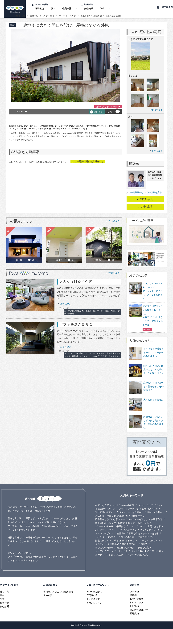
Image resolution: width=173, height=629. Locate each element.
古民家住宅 (156, 519)
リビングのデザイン (126, 530)
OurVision (135, 591)
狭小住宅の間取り (104, 547)
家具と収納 (134, 533)
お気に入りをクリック (106, 106)
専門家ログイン (94, 602)
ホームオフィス (141, 523)
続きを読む (66, 304)
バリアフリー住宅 (104, 530)
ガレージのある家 (104, 526)
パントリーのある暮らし (131, 512)
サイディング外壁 (67, 16)
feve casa (20, 16)
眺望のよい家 (121, 516)
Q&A (102, 8)
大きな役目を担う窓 (75, 282)
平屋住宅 (120, 526)
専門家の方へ (93, 595)
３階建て (142, 544)
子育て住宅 (143, 547)
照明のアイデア (150, 508)
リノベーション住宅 (138, 554)
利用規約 (134, 606)
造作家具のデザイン (105, 512)
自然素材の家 (128, 544)
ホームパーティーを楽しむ (134, 519)
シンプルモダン (103, 551)
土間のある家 (154, 526)
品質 (2, 599)
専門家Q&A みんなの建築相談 (58, 591)
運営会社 (134, 595)
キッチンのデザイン (150, 530)
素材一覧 (34, 16)
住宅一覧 (66, 8)
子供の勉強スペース (105, 508)
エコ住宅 (99, 544)
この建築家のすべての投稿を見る (145, 192)
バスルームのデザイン (149, 505)
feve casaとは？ (94, 591)
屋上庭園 (156, 551)
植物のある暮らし (156, 512)
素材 (53, 8)
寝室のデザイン (145, 537)
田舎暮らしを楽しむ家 (106, 519)
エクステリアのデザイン (147, 540)
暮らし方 (39, 8)
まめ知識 (88, 8)
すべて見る (157, 110)
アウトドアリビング (129, 508)
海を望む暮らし (103, 523)
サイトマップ (136, 602)
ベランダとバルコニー (106, 537)
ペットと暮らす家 (140, 551)
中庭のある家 (102, 505)
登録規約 (134, 613)
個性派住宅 (136, 516)
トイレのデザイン (104, 533)
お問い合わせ (136, 598)
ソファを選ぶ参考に (75, 324)
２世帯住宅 (113, 544)
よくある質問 (93, 599)
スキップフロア (136, 526)
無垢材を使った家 (125, 547)
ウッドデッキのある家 (123, 505)
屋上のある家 (127, 537)
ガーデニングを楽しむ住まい (109, 554)
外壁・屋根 (48, 16)
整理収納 (120, 533)
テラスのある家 (151, 533)
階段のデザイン (103, 540)
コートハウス (121, 551)
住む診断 (4, 606)
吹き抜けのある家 (123, 540)
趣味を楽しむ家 (103, 516)
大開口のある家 (122, 523)
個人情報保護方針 (139, 609)
